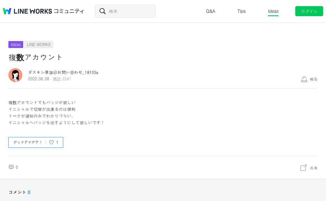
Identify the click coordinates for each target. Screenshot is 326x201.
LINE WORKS (39, 44)
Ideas (273, 11)
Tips (241, 11)
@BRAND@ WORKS (27, 11)
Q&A (210, 11)
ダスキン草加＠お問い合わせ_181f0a (63, 72)
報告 (314, 79)
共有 (314, 168)
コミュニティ (69, 11)
